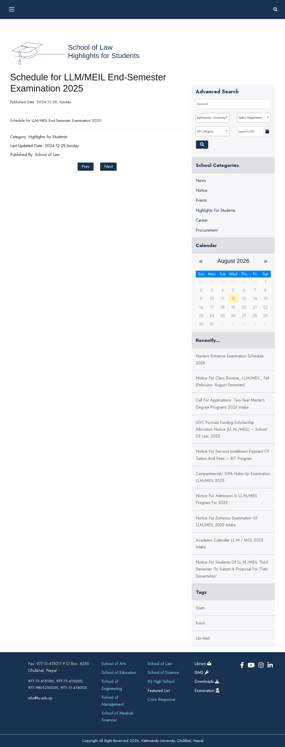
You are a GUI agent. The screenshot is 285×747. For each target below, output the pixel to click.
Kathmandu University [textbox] (211, 117)
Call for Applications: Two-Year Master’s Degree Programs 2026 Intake (230, 403)
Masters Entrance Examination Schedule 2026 (230, 359)
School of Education (119, 672)
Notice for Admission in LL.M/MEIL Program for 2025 (227, 499)
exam (200, 608)
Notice (201, 190)
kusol (200, 623)
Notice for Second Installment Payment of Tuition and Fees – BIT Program (232, 454)
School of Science (163, 672)
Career (202, 220)
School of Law (90, 47)
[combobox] (212, 118)
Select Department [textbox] (250, 117)
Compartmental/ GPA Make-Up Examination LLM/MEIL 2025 (233, 477)
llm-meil (203, 638)
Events (201, 200)
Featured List (159, 690)
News (201, 180)
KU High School (161, 681)
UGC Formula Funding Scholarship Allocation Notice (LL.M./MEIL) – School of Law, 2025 (231, 429)
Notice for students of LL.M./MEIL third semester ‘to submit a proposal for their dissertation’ (232, 569)
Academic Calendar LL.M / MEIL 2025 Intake (229, 543)
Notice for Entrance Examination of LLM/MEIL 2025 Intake (226, 521)
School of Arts (114, 664)
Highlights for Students (103, 56)
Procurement (207, 230)
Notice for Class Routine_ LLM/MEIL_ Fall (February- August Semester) (232, 381)
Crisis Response (161, 699)
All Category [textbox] (205, 131)
